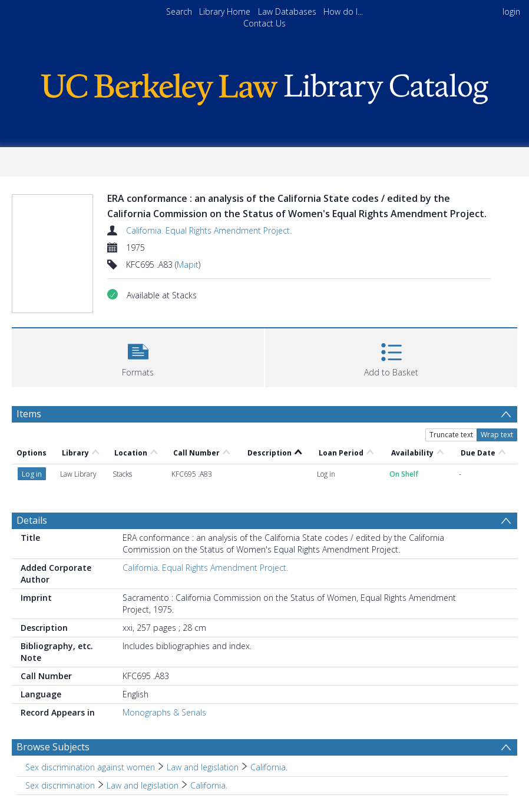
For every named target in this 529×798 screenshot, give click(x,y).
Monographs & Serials (164, 712)
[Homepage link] (264, 86)
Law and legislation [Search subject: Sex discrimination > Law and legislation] (142, 785)
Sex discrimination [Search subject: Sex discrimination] (60, 785)
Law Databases (287, 11)
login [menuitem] (511, 11)
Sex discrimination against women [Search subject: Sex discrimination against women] (90, 767)
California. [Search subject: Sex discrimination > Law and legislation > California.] (208, 785)
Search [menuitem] (179, 11)
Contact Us (264, 23)
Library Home (224, 11)
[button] (138, 356)
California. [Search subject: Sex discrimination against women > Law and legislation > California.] (268, 767)
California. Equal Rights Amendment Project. (209, 230)
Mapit (188, 264)
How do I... (343, 11)
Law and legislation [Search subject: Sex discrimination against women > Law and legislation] (203, 767)
